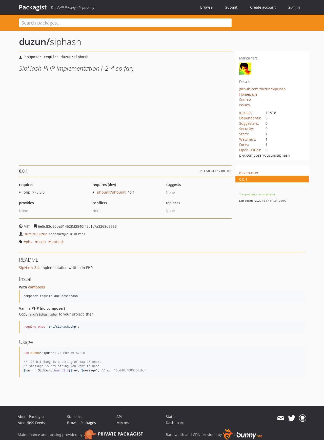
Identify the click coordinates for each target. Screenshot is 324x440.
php (29, 241)
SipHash (58, 241)
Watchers (247, 139)
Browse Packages (81, 422)
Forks (243, 144)
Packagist (33, 7)
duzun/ (34, 41)
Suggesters (248, 123)
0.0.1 (243, 179)
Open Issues (249, 150)
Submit (231, 7)
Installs (245, 112)
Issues (244, 104)
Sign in (294, 7)
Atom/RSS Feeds (31, 422)
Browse (206, 7)
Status (171, 416)
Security (246, 128)
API (119, 416)
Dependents (249, 118)
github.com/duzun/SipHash (262, 89)
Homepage (248, 94)
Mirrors (122, 422)
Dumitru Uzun (36, 234)
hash (41, 241)
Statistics (74, 416)
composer (36, 287)
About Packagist (31, 416)
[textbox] (125, 22)
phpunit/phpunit (111, 192)
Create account (263, 7)
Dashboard (175, 422)
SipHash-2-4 (29, 267)
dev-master (248, 172)
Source (245, 99)
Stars (243, 134)
